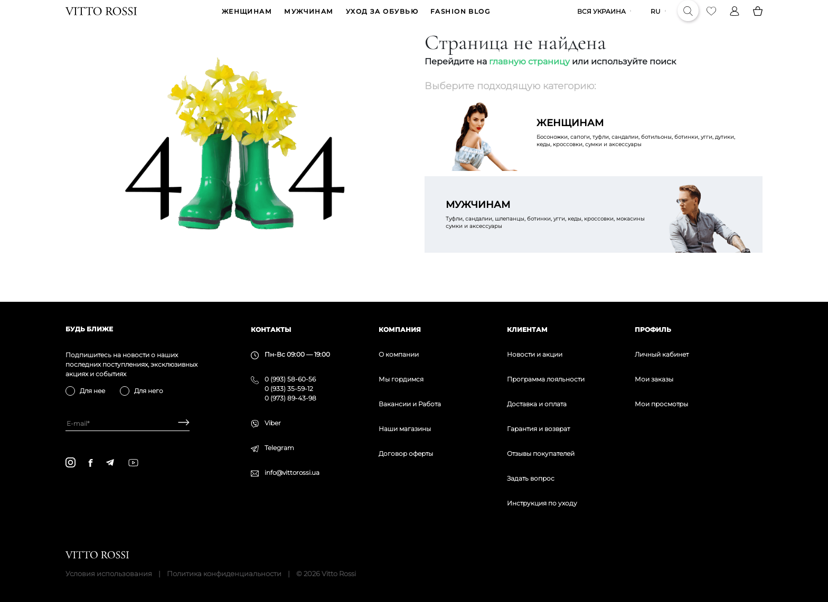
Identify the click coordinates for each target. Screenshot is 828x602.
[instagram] (70, 462)
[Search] (688, 19)
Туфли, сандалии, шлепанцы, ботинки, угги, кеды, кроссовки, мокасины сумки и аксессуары (548, 229)
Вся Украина (601, 19)
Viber (273, 423)
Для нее (92, 391)
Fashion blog (460, 19)
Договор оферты (406, 453)
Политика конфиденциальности (224, 573)
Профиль (653, 329)
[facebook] (90, 462)
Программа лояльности (546, 379)
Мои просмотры (661, 404)
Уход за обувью (382, 19)
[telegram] (110, 462)
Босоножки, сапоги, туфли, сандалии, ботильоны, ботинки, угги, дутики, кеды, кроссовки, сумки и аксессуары (639, 147)
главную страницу (529, 77)
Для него (148, 391)
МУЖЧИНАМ (309, 19)
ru (656, 19)
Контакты (271, 329)
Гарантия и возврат (538, 429)
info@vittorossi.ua (292, 472)
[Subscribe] (180, 423)
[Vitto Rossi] (101, 19)
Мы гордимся (401, 379)
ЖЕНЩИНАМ (247, 19)
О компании (399, 354)
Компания (400, 329)
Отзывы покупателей (541, 453)
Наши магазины (405, 429)
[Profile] (734, 19)
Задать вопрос (530, 478)
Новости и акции (534, 354)
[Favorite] (711, 19)
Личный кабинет (662, 354)
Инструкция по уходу (542, 503)
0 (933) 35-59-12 (289, 389)
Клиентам (527, 329)
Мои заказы (654, 379)
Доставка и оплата (537, 404)
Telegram (279, 448)
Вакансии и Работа (410, 404)
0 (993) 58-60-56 (290, 379)
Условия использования (108, 573)
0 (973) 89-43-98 (290, 398)
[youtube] (133, 462)
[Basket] (758, 19)
